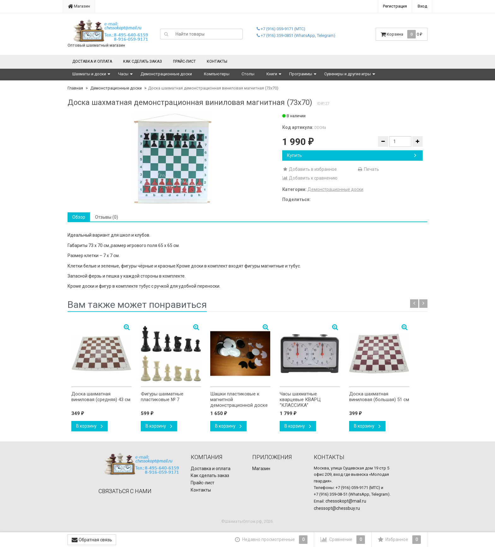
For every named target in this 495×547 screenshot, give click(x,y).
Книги (271, 74)
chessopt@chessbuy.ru (337, 508)
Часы (123, 74)
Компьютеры (217, 74)
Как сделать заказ (142, 61)
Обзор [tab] (78, 217)
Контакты (217, 61)
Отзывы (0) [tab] (106, 217)
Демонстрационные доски (166, 74)
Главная (75, 88)
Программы (300, 74)
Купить (351, 155)
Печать (368, 169)
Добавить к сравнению (309, 178)
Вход (422, 6)
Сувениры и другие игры (347, 74)
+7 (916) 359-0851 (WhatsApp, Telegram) (296, 35)
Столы (248, 74)
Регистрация (395, 6)
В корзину (89, 426)
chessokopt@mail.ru (345, 501)
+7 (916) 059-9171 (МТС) (281, 28)
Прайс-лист (184, 61)
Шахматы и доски (89, 74)
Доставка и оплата (92, 61)
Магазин (79, 6)
